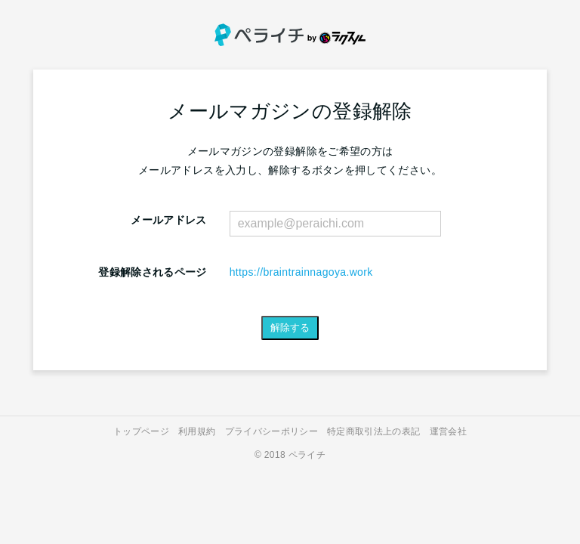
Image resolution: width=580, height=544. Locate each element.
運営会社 (448, 431)
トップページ (141, 431)
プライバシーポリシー (272, 431)
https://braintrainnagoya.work (301, 272)
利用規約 (196, 431)
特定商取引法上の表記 (374, 431)
